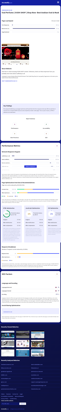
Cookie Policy (13, 398)
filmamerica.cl (35, 368)
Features (8, 394)
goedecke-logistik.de (6, 371)
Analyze (23, 403)
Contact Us (15, 394)
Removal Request (19, 396)
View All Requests (30, 166)
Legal (21, 394)
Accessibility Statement (7, 396)
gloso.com (4, 382)
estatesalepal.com (6, 378)
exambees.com (35, 375)
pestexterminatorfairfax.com (8, 389)
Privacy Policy (4, 398)
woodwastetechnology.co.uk (38, 385)
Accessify (7, 3)
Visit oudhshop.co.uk (9, 81)
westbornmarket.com (36, 378)
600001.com (4, 375)
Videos (3, 394)
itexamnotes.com (35, 389)
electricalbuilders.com (37, 364)
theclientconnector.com (7, 364)
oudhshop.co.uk (7, 10)
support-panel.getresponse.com (39, 382)
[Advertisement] (30, 39)
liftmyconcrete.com (6, 368)
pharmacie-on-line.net (37, 371)
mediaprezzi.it (4, 385)
